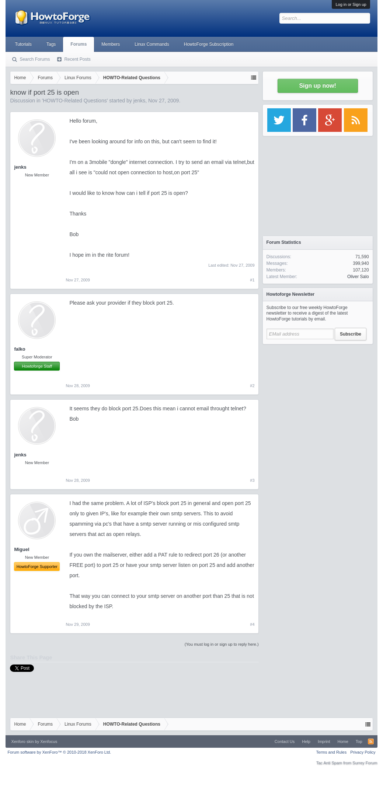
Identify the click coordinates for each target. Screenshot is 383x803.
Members (110, 44)
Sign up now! (317, 86)
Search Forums (35, 59)
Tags (51, 44)
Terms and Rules (331, 752)
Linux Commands (152, 44)
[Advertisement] (317, 394)
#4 (252, 624)
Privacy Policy (362, 752)
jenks (139, 101)
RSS (371, 741)
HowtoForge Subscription (209, 44)
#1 (252, 280)
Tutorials (23, 44)
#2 (252, 385)
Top (359, 741)
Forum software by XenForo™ (59, 752)
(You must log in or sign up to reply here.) (222, 644)
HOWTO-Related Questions (75, 101)
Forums (78, 44)
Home (343, 741)
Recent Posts (77, 59)
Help (306, 741)
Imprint (324, 741)
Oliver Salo (358, 276)
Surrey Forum (364, 763)
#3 (252, 480)
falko (19, 349)
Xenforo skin (22, 741)
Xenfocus (48, 741)
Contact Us (285, 741)
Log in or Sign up (350, 4)
